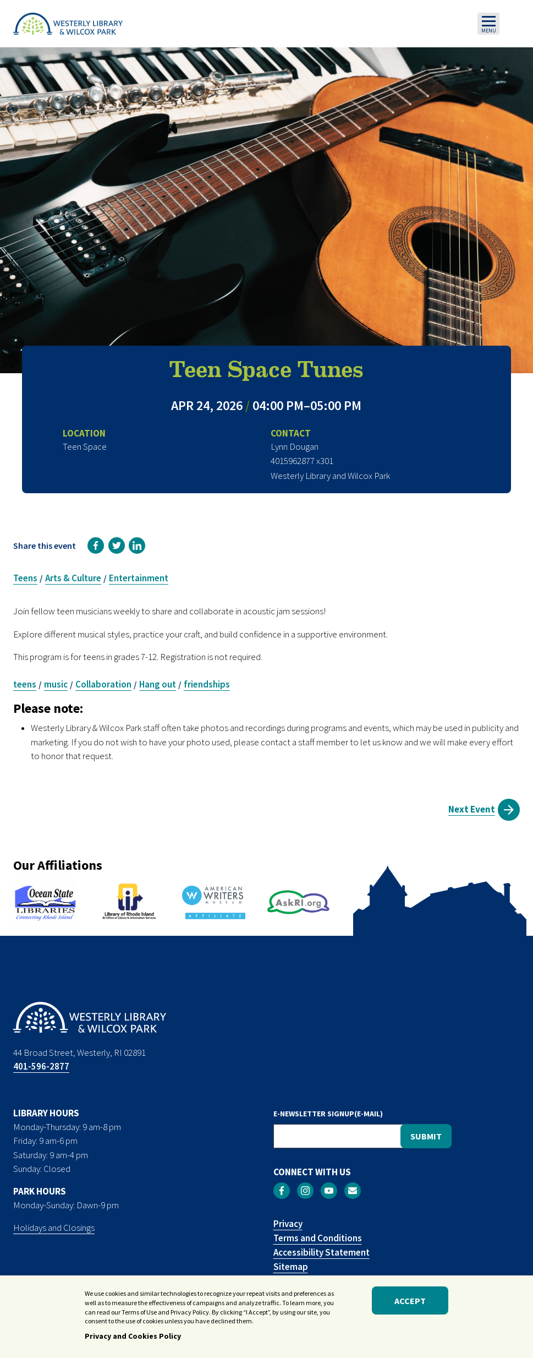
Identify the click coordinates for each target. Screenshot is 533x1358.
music (56, 684)
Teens (25, 578)
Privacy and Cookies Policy (133, 1337)
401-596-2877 (41, 1066)
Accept (410, 1301)
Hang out (157, 684)
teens (24, 684)
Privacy (288, 1224)
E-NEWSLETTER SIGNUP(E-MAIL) (328, 1114)
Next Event (471, 809)
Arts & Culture (73, 578)
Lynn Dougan (294, 446)
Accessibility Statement (321, 1252)
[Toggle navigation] (488, 24)
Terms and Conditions (317, 1238)
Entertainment (138, 578)
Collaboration (103, 684)
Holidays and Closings (54, 1227)
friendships (207, 684)
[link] (95, 545)
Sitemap (290, 1267)
